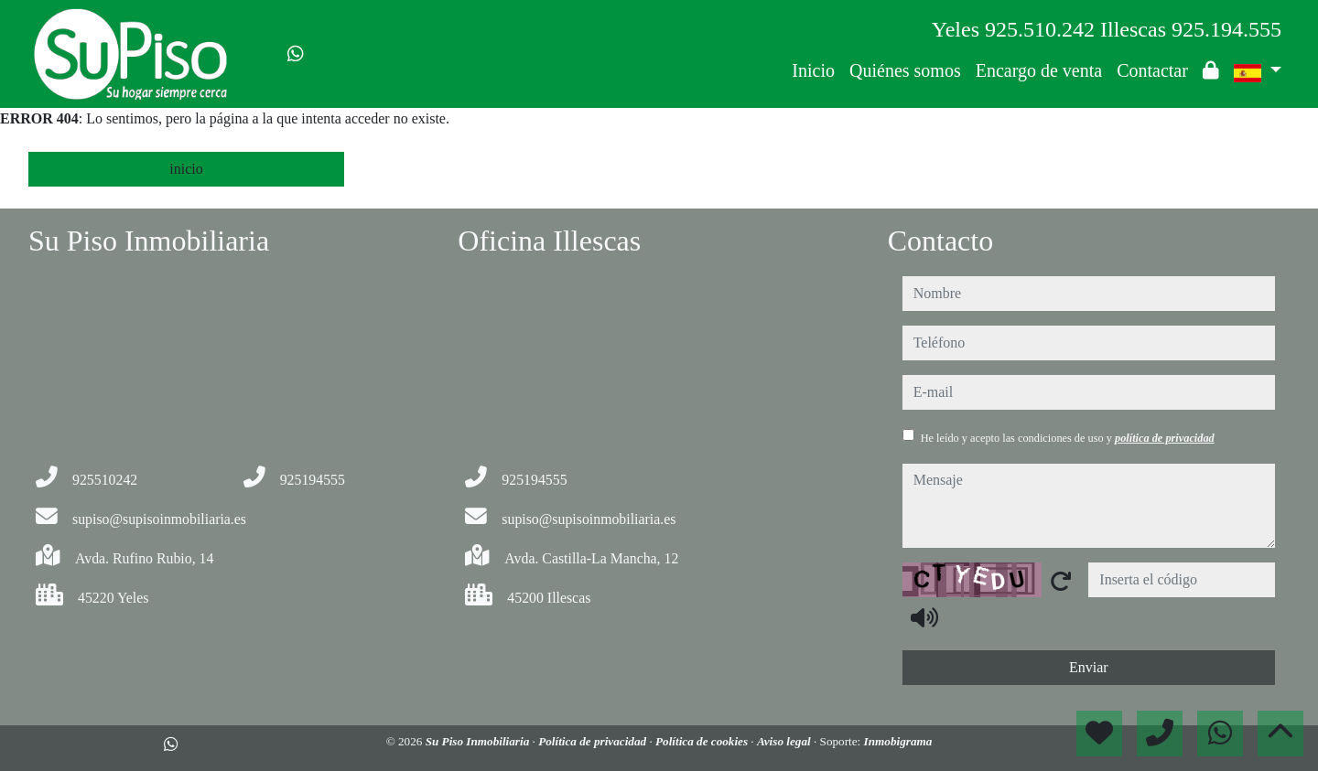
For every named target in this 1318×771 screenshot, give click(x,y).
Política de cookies (703, 741)
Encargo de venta (1039, 70)
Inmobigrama (898, 741)
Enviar (1088, 667)
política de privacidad (1165, 438)
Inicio (813, 70)
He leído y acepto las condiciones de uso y (1068, 438)
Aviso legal (785, 741)
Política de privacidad (593, 741)
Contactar (1152, 70)
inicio (185, 169)
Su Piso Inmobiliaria (479, 741)
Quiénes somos (905, 70)
